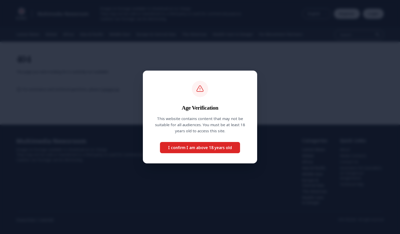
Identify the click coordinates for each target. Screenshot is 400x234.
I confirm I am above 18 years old (200, 147)
